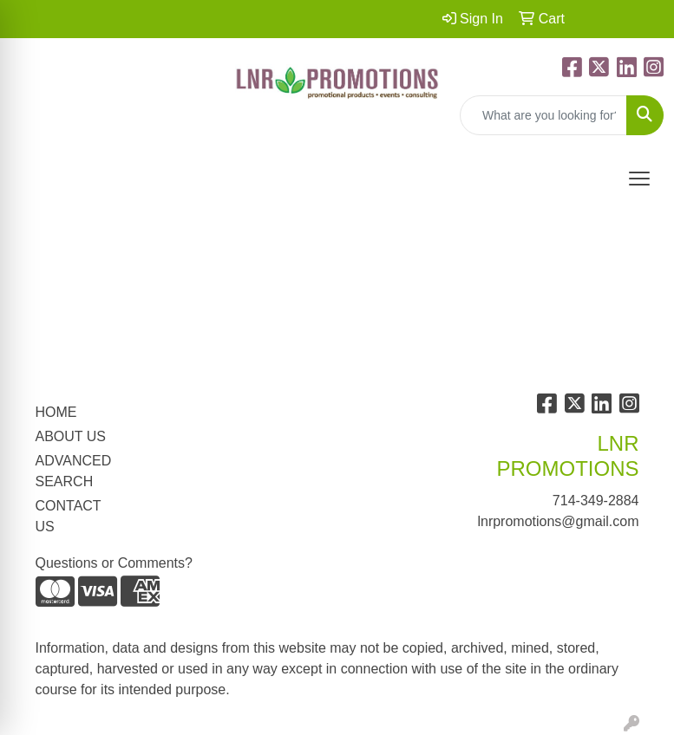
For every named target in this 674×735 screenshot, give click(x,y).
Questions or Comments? (114, 563)
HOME (56, 412)
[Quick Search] (543, 115)
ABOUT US (71, 436)
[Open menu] (639, 178)
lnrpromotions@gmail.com (557, 521)
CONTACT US (68, 516)
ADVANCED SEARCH (74, 471)
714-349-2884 (596, 500)
